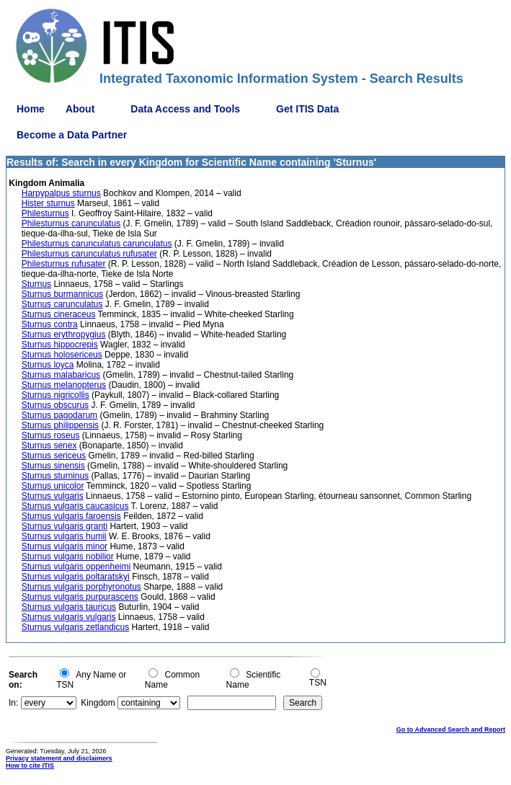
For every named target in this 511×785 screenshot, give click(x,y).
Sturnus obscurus (55, 405)
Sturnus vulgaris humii (64, 536)
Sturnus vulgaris (53, 496)
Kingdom (98, 703)
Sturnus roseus (51, 435)
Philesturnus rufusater (64, 264)
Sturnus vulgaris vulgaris (69, 617)
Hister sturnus (48, 203)
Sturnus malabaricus (61, 375)
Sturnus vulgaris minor (64, 546)
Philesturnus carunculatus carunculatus (97, 244)
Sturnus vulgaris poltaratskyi (76, 577)
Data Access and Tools (185, 109)
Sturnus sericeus (54, 456)
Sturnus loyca (48, 365)
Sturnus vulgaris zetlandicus (75, 627)
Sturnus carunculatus (62, 304)
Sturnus (36, 284)
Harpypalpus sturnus (61, 193)
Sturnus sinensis (53, 466)
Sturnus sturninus (55, 476)
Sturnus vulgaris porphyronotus (81, 587)
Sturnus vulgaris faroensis (71, 516)
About (80, 109)
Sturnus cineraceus (59, 314)
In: (13, 703)
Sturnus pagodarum (59, 415)
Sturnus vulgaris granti (64, 526)
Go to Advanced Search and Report (450, 729)
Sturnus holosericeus (62, 355)
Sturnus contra (50, 324)
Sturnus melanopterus (64, 385)
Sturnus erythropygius (64, 334)
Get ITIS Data (307, 109)
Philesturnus (45, 213)
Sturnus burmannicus (62, 294)
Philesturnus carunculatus (71, 223)
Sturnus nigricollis (55, 395)
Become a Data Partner (72, 135)
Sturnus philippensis (60, 425)
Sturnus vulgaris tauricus (69, 607)
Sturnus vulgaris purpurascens (80, 597)
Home (31, 109)
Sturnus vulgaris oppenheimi (76, 567)
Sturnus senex (49, 445)
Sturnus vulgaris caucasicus (75, 506)
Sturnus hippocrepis (60, 345)
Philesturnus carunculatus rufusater (89, 254)
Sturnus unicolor (53, 486)
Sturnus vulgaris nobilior (68, 556)
